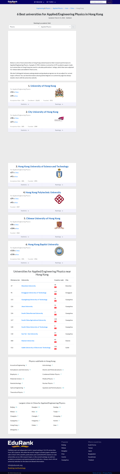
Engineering (40, 8)
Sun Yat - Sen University (29, 334)
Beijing (63, 445)
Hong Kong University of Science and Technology (42, 166)
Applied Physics (58, 8)
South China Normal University (32, 313)
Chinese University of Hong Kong (42, 218)
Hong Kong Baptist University (42, 244)
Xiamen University (27, 341)
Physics (48, 8)
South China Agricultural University (33, 320)
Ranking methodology (17, 468)
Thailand (91, 460)
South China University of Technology (34, 327)
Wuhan (63, 448)
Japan (90, 451)
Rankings (59, 104)
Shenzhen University (28, 286)
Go (73, 27)
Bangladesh (92, 454)
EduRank (69, 18)
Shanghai (64, 451)
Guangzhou (65, 460)
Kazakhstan (92, 457)
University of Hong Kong (42, 85)
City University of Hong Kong (42, 111)
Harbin (63, 457)
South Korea (92, 445)
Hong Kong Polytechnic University (42, 192)
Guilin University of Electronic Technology (36, 347)
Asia (66, 8)
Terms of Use (97, 473)
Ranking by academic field (42, 23)
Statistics (25, 104)
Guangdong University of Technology (34, 299)
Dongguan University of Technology (33, 293)
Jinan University (27, 306)
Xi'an (62, 454)
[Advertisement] (24, 47)
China (72, 8)
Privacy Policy (107, 473)
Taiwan (90, 448)
